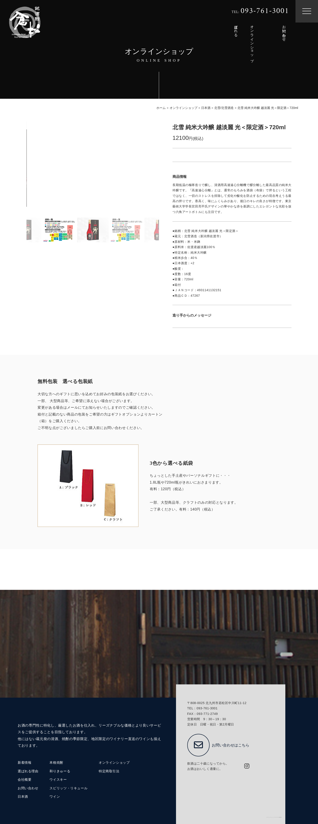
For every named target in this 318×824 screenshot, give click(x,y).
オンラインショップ (114, 762)
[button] (156, 168)
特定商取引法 (109, 771)
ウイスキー (58, 779)
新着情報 (24, 762)
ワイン (54, 796)
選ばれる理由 (28, 771)
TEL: (260, 11)
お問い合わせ (28, 788)
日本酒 (23, 796)
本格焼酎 (56, 762)
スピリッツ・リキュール (68, 788)
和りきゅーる (59, 771)
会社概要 (24, 779)
